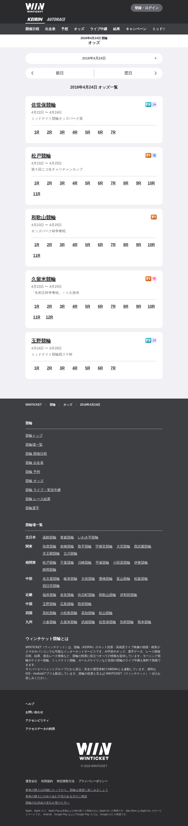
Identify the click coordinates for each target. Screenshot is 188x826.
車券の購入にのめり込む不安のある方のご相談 (56, 796)
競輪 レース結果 (37, 499)
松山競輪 (106, 613)
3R (62, 132)
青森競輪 (67, 537)
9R (138, 183)
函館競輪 (49, 537)
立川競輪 (70, 553)
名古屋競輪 (51, 579)
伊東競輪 (141, 562)
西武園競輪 (142, 546)
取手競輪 (85, 546)
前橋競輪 (67, 546)
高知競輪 (88, 613)
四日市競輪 (51, 586)
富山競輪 (123, 579)
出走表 (50, 29)
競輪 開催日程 (36, 454)
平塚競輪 (102, 562)
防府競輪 (85, 604)
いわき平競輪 (88, 537)
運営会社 (31, 781)
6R (100, 132)
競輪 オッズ (34, 481)
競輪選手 (32, 508)
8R (125, 183)
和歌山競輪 (43, 217)
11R (36, 194)
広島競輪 (67, 604)
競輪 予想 (32, 472)
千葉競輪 (67, 562)
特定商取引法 (65, 781)
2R (49, 132)
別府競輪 (127, 622)
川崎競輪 (85, 562)
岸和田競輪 (128, 595)
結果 (116, 29)
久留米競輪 (43, 279)
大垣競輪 (88, 579)
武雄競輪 (88, 622)
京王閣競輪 (51, 553)
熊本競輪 (144, 622)
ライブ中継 (98, 29)
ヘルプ (29, 704)
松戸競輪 (41, 156)
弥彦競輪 (49, 546)
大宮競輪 (123, 546)
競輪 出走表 (34, 463)
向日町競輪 (86, 595)
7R (113, 132)
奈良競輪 (67, 595)
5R (87, 132)
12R (49, 317)
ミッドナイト (162, 29)
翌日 (141, 73)
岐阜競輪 (70, 579)
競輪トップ (34, 435)
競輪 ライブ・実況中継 (43, 490)
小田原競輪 (121, 562)
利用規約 (47, 781)
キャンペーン (136, 29)
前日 (46, 73)
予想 (64, 29)
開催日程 (32, 29)
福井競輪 (49, 595)
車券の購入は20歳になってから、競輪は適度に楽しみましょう (66, 790)
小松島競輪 (68, 613)
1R (36, 132)
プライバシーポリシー (93, 781)
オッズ (79, 29)
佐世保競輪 (43, 105)
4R (74, 132)
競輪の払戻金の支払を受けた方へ (47, 802)
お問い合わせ (34, 712)
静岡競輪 (49, 570)
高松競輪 (49, 613)
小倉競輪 (49, 622)
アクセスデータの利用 (40, 729)
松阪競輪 (141, 579)
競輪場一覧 (34, 445)
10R (151, 183)
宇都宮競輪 (104, 546)
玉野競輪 (41, 341)
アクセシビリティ (37, 720)
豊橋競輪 (106, 579)
